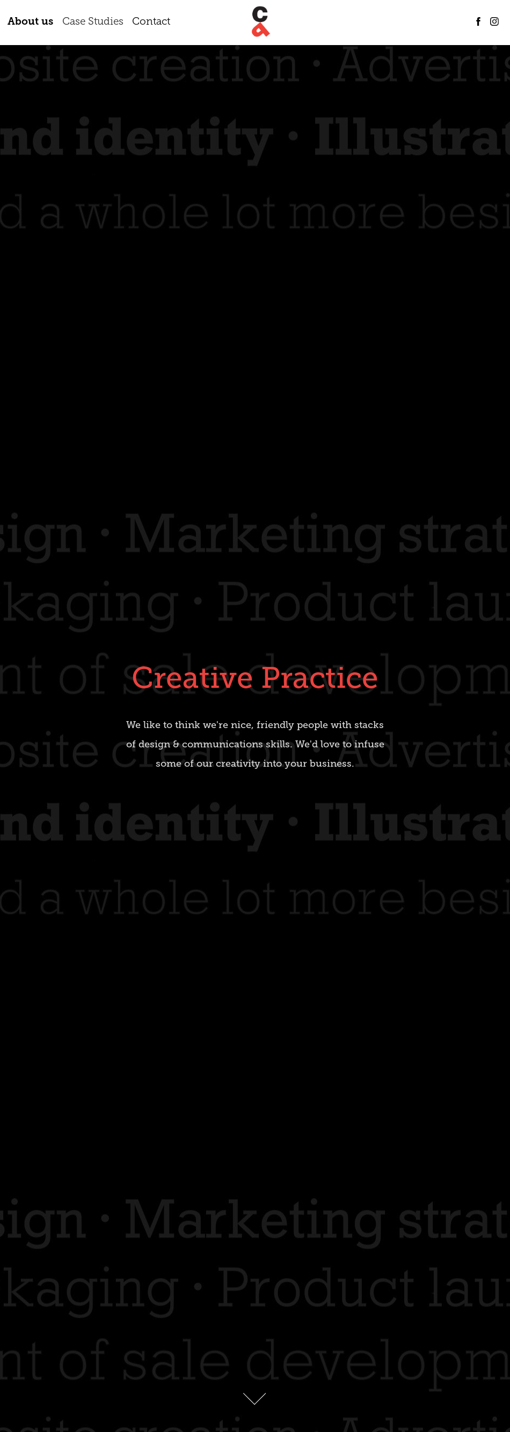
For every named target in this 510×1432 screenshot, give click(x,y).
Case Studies (92, 21)
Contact (151, 21)
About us (30, 21)
